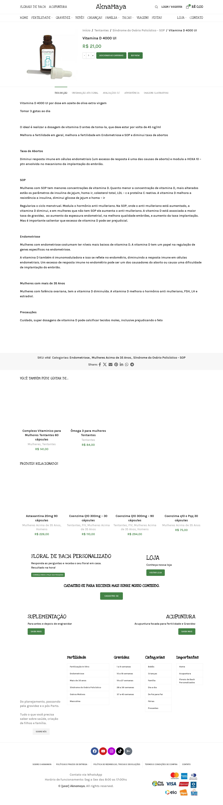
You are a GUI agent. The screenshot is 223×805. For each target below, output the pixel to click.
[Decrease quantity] (84, 55)
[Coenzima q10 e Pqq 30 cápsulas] (181, 491)
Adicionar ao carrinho (111, 55)
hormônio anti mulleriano (164, 291)
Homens (41, 529)
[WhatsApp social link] (126, 365)
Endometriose (80, 357)
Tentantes (101, 30)
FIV (84, 525)
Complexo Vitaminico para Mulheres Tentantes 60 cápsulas (41, 435)
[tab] (61, 91)
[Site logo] (111, 6)
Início (86, 30)
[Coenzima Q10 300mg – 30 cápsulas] (88, 491)
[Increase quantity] (93, 55)
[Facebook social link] (100, 365)
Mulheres (34, 444)
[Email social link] (110, 365)
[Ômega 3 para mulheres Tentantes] (88, 405)
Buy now (135, 55)
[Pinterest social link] (116, 365)
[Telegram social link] (132, 365)
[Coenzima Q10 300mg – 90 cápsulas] (134, 491)
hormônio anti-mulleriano (96, 206)
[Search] (156, 7)
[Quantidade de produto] (88, 55)
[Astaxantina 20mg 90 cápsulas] (41, 491)
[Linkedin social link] (121, 365)
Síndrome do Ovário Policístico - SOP (139, 30)
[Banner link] (81, 565)
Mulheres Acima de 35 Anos (111, 357)
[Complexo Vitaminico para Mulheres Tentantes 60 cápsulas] (41, 405)
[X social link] (105, 365)
